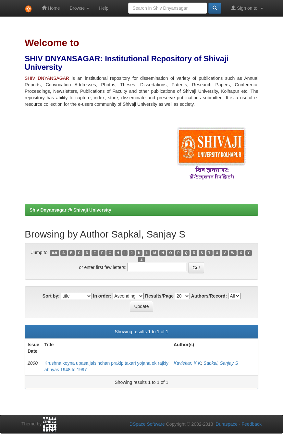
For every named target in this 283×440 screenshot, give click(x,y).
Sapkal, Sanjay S (220, 363)
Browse (80, 8)
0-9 (54, 253)
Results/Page (159, 296)
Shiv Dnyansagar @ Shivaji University (70, 210)
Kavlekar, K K (187, 363)
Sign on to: (247, 8)
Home (51, 8)
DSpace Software (147, 424)
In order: (102, 296)
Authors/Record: (209, 296)
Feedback (252, 424)
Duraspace (226, 424)
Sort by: (51, 296)
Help (103, 8)
